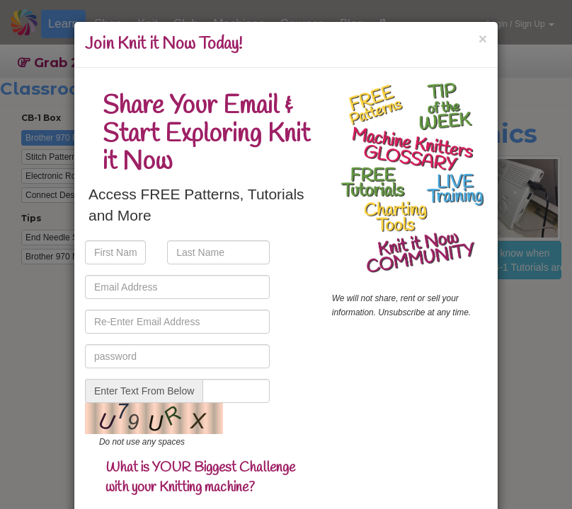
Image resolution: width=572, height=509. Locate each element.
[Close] (483, 38)
